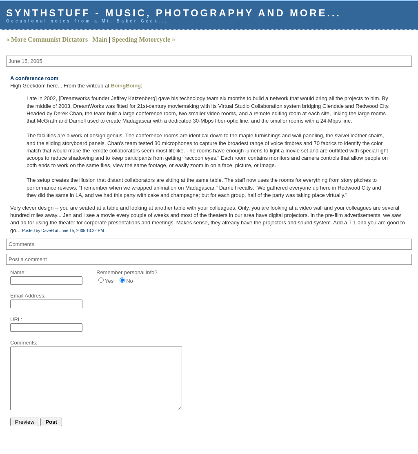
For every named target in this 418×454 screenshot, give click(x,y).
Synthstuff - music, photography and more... (173, 12)
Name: (18, 272)
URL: (16, 319)
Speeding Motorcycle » (143, 39)
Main (99, 39)
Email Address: (28, 296)
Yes (109, 281)
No (129, 281)
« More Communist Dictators (47, 39)
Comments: (23, 343)
